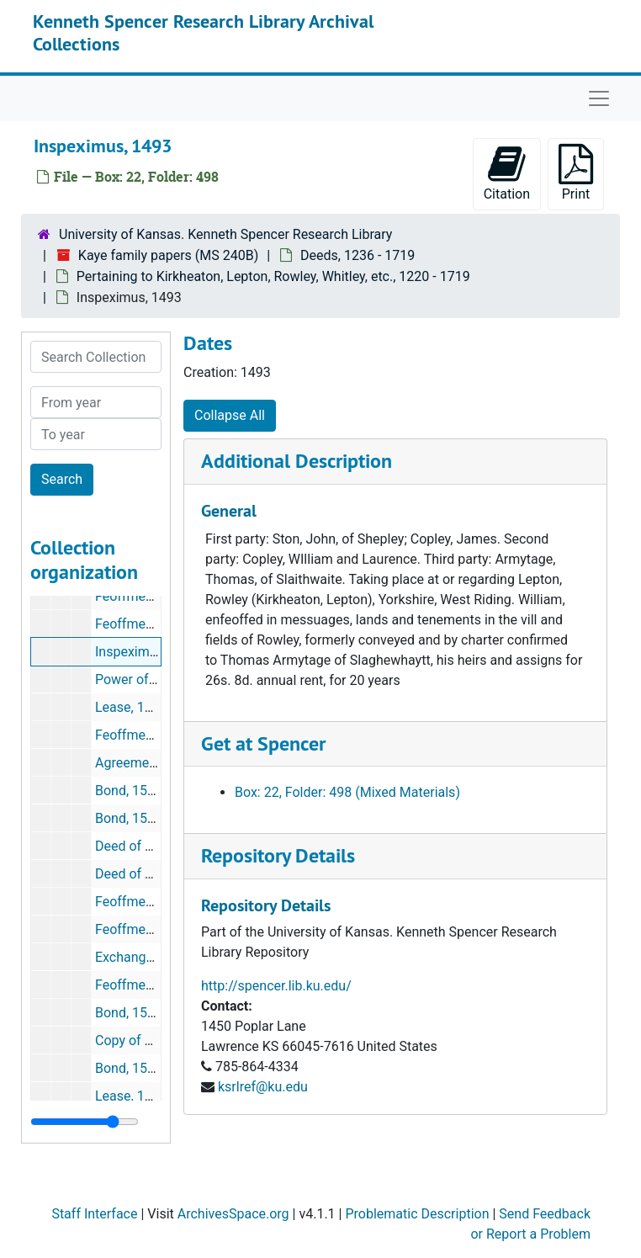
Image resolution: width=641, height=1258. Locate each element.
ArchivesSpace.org (233, 1214)
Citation (507, 173)
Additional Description (296, 461)
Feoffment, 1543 (144, 985)
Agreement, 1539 (146, 763)
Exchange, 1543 (142, 957)
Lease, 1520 (131, 707)
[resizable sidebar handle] (84, 1121)
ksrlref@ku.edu (263, 1087)
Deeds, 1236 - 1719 (357, 255)
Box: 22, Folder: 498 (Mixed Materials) (347, 792)
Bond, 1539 (128, 791)
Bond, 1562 (128, 1068)
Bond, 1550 (128, 1013)
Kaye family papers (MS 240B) (168, 255)
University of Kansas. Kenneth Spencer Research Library (225, 234)
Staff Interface (94, 1214)
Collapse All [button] (229, 415)
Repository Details (278, 855)
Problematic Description (417, 1214)
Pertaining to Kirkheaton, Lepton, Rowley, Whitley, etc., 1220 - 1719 (273, 276)
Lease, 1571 (131, 1096)
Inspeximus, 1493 (147, 652)
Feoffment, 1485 (144, 624)
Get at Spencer (263, 743)
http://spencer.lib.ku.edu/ (276, 986)
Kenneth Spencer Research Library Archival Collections (203, 32)
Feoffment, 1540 (144, 902)
